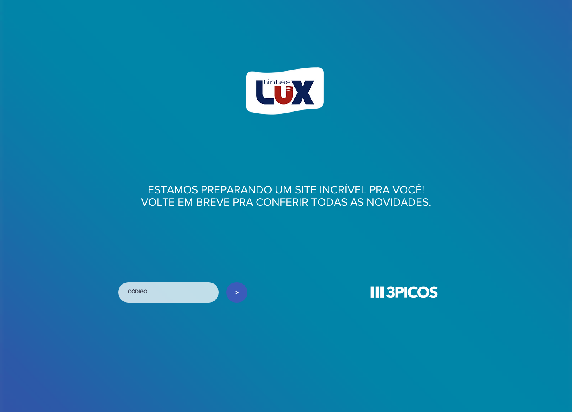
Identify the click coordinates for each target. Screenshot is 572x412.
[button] (404, 292)
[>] (236, 292)
